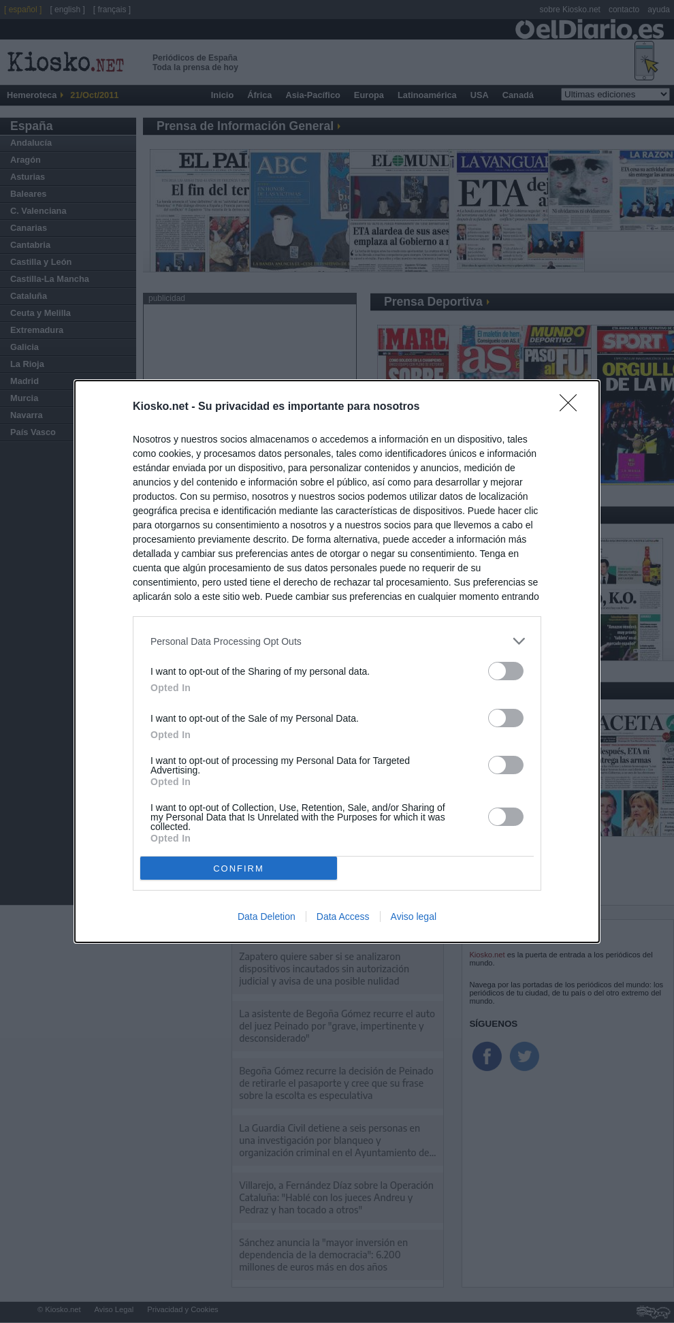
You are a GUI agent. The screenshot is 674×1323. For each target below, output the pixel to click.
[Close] (572, 407)
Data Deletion (266, 916)
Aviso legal (413, 916)
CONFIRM (238, 868)
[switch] (506, 671)
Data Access (343, 916)
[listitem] (337, 641)
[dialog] (337, 661)
